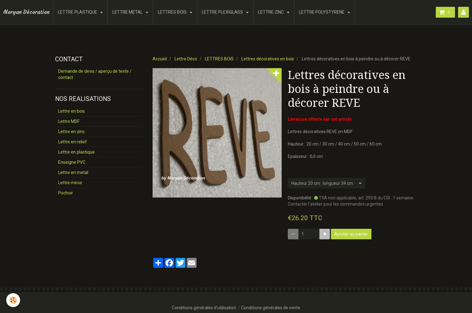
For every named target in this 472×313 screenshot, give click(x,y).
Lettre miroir (70, 182)
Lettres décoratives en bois (267, 58)
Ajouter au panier (351, 234)
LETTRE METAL (128, 12)
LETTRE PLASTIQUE (78, 12)
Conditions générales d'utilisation (204, 307)
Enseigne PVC (71, 162)
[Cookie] (13, 300)
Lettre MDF (69, 121)
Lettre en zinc (71, 131)
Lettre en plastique (76, 152)
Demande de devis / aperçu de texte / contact (95, 74)
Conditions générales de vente (270, 307)
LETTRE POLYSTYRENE (322, 12)
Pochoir (65, 192)
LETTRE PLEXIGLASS (223, 12)
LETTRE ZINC (271, 12)
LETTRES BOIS (173, 12)
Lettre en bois (71, 111)
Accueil (160, 58)
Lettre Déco (186, 58)
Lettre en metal (73, 172)
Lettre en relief (72, 141)
